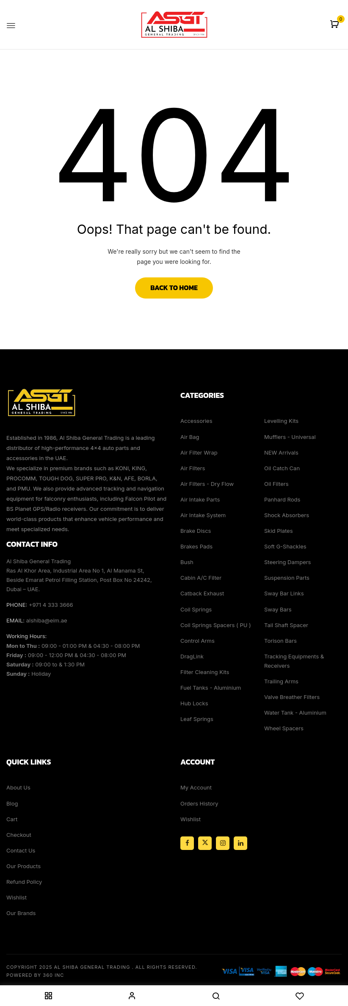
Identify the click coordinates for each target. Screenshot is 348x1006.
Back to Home (174, 287)
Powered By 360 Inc (35, 975)
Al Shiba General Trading (92, 967)
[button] (335, 25)
